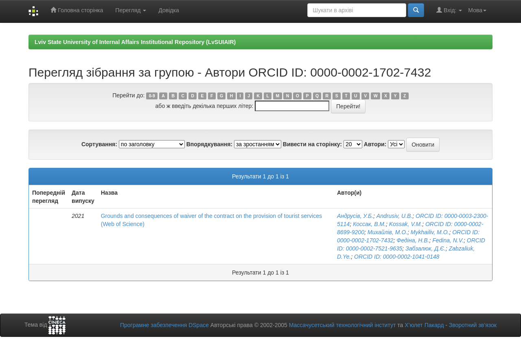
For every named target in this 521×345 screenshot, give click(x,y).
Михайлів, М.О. (387, 232)
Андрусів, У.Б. (355, 216)
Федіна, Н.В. (412, 240)
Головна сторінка (76, 10)
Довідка (168, 10)
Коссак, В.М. (369, 224)
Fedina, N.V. (448, 240)
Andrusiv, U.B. (394, 216)
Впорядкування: (209, 144)
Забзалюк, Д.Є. (425, 248)
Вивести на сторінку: (312, 144)
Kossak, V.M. (405, 224)
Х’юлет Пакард (424, 325)
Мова (477, 10)
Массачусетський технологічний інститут (342, 325)
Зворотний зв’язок (473, 325)
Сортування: (99, 144)
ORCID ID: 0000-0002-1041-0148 (396, 256)
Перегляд (130, 10)
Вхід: (449, 10)
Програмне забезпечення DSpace (164, 325)
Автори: (375, 144)
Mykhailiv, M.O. (430, 232)
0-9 (152, 95)
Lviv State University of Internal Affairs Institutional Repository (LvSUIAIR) (135, 42)
